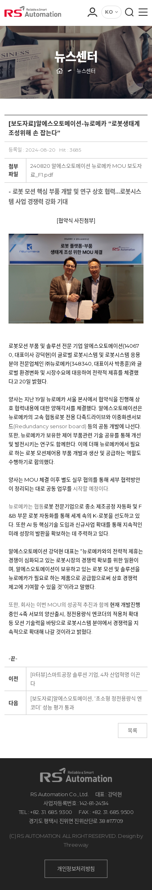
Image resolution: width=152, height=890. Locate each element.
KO (109, 12)
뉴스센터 (86, 71)
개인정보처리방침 (76, 868)
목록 (132, 730)
